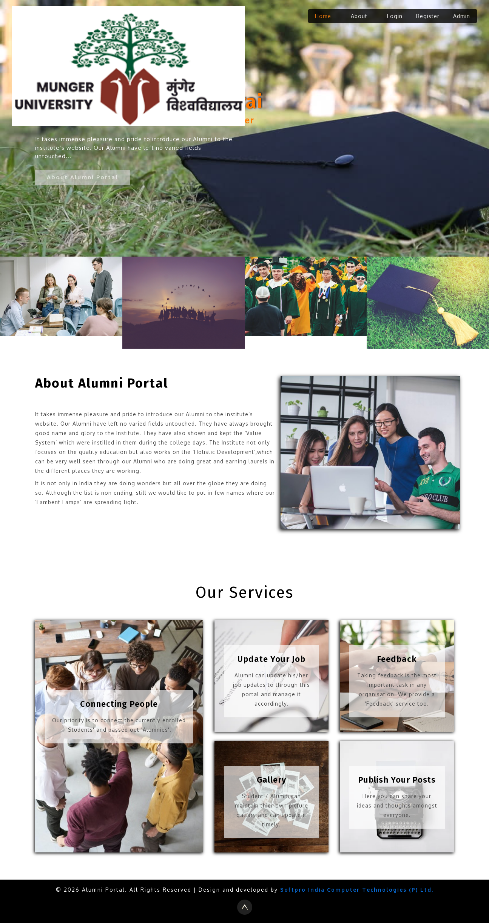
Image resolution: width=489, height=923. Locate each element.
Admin (461, 16)
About (359, 16)
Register (428, 16)
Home (323, 16)
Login (395, 16)
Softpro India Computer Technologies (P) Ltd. (356, 889)
